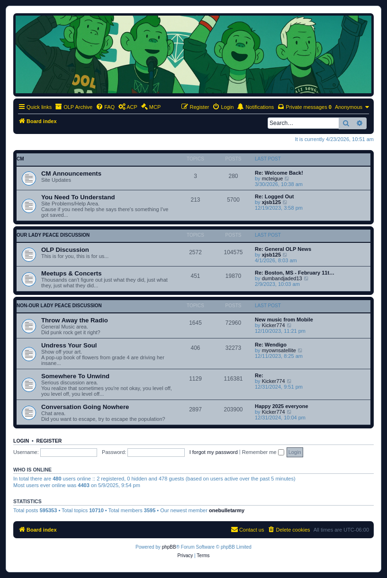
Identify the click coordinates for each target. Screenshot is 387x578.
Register (49, 441)
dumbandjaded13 (282, 278)
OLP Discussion (65, 249)
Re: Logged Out (274, 196)
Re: (259, 375)
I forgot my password (213, 452)
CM (20, 158)
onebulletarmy (226, 510)
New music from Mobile (284, 319)
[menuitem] (105, 107)
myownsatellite (279, 350)
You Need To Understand (78, 197)
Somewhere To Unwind (75, 376)
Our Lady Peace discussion (53, 235)
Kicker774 (273, 325)
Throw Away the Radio (74, 320)
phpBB (169, 547)
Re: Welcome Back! (279, 173)
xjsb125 (271, 202)
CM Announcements (71, 173)
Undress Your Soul (69, 345)
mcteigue (272, 178)
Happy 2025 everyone (281, 406)
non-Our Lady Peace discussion (59, 305)
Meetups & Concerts (71, 273)
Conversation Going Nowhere (85, 406)
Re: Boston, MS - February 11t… (294, 273)
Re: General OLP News (283, 249)
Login (21, 441)
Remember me (263, 452)
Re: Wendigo (271, 344)
